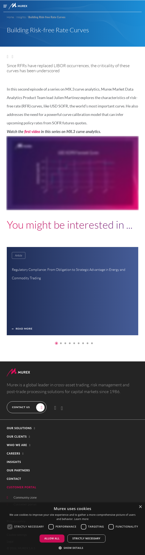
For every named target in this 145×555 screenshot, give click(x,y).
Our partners (18, 470)
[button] (72, 428)
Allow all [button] (52, 538)
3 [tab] (65, 343)
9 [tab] (91, 343)
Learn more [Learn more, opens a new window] (81, 519)
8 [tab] (87, 343)
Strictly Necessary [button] (86, 538)
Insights (14, 462)
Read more (24, 331)
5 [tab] (74, 343)
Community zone (25, 497)
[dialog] (72, 528)
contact (14, 478)
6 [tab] (78, 343)
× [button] (140, 507)
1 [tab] (56, 343)
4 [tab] (69, 343)
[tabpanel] (74, 294)
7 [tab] (83, 343)
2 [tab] (60, 343)
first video (32, 131)
